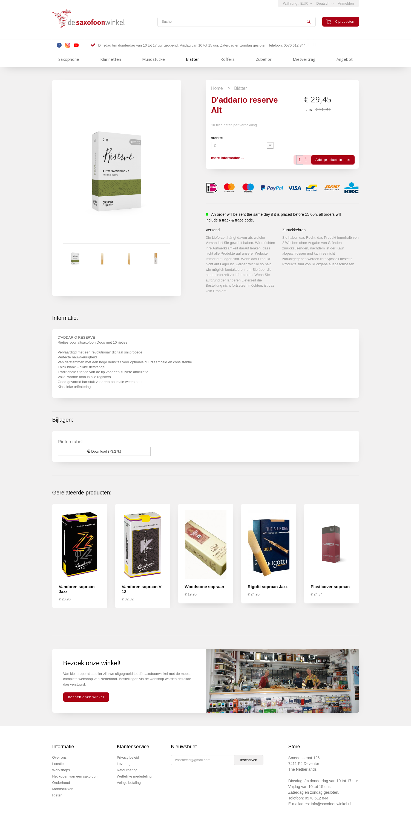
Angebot (345, 59)
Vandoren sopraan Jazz (77, 589)
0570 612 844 (317, 798)
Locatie (58, 764)
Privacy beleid (128, 757)
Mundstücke (153, 59)
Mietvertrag (304, 59)
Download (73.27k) (104, 451)
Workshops (61, 770)
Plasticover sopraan (330, 586)
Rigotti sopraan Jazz (268, 586)
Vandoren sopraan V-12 (142, 589)
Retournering (127, 770)
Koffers (227, 59)
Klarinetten (110, 59)
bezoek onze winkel (86, 697)
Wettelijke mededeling (134, 776)
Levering (124, 764)
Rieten (57, 795)
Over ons (59, 757)
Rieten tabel (70, 441)
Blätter (192, 59)
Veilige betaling (129, 783)
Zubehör (264, 59)
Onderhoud (61, 783)
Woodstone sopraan (204, 586)
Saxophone (68, 59)
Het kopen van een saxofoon (75, 776)
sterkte (217, 138)
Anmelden (346, 3)
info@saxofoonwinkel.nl (331, 804)
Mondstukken (62, 789)
